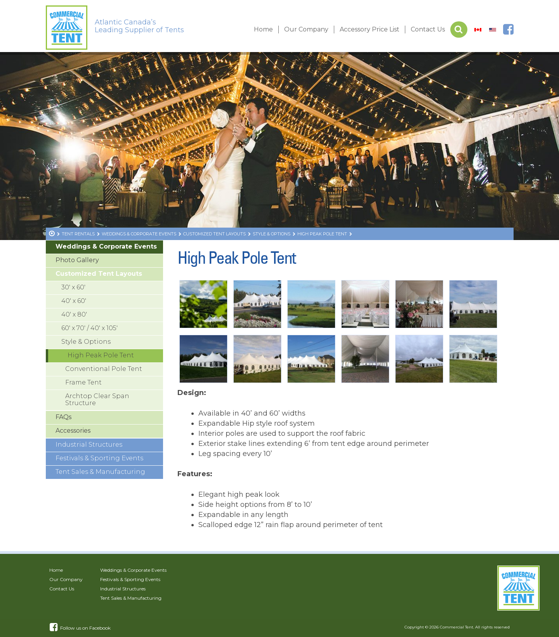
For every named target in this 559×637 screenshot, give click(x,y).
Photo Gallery (77, 260)
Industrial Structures (89, 444)
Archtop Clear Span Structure (97, 399)
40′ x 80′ (74, 314)
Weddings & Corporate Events (106, 246)
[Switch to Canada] (477, 30)
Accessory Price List (369, 29)
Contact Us (428, 29)
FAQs (63, 417)
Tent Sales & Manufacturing (100, 471)
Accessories (73, 430)
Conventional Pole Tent (103, 368)
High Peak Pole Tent (101, 355)
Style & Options (86, 341)
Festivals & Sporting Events (99, 458)
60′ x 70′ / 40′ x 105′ (89, 328)
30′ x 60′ (73, 287)
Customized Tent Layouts (99, 273)
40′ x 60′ (73, 301)
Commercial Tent (456, 627)
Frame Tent (83, 382)
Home (263, 29)
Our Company (306, 29)
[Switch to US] (492, 30)
